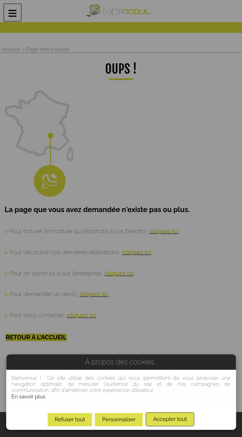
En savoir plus (28, 396)
